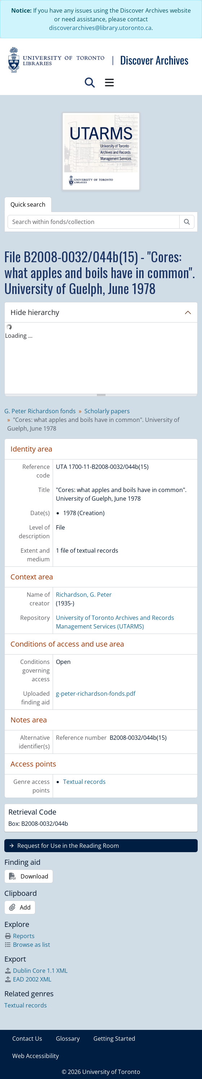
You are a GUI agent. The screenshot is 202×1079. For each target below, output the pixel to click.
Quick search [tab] (27, 204)
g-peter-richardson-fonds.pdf (95, 694)
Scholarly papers (107, 411)
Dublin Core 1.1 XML (35, 971)
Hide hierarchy (34, 312)
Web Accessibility (35, 1056)
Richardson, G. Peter (84, 595)
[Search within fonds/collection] (94, 222)
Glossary (68, 1039)
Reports (19, 936)
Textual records (84, 782)
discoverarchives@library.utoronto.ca (100, 28)
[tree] (101, 359)
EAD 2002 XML (27, 979)
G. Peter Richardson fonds (40, 411)
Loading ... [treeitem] (18, 336)
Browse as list (27, 945)
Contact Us (27, 1039)
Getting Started (114, 1039)
